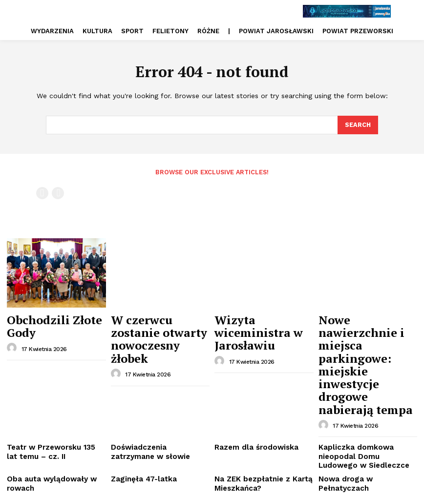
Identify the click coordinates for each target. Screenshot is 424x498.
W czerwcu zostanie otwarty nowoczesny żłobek (152, 326)
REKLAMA (271, 489)
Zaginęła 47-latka (140, 409)
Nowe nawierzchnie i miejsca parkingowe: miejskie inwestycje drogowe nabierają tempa (361, 335)
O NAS (240, 489)
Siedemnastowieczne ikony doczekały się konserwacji (362, 432)
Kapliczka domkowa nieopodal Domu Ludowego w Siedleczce (367, 392)
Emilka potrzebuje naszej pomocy (47, 453)
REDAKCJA (306, 489)
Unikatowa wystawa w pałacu (158, 449)
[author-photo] (13, 331)
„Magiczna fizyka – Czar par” (366, 449)
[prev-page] (42, 193)
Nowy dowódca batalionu (255, 449)
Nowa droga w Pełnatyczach (364, 409)
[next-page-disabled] (58, 193)
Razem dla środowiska (251, 389)
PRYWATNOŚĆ (349, 489)
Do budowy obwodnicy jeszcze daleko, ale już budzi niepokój (56, 432)
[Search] (357, 125)
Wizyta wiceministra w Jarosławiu (260, 321)
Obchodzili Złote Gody (53, 317)
